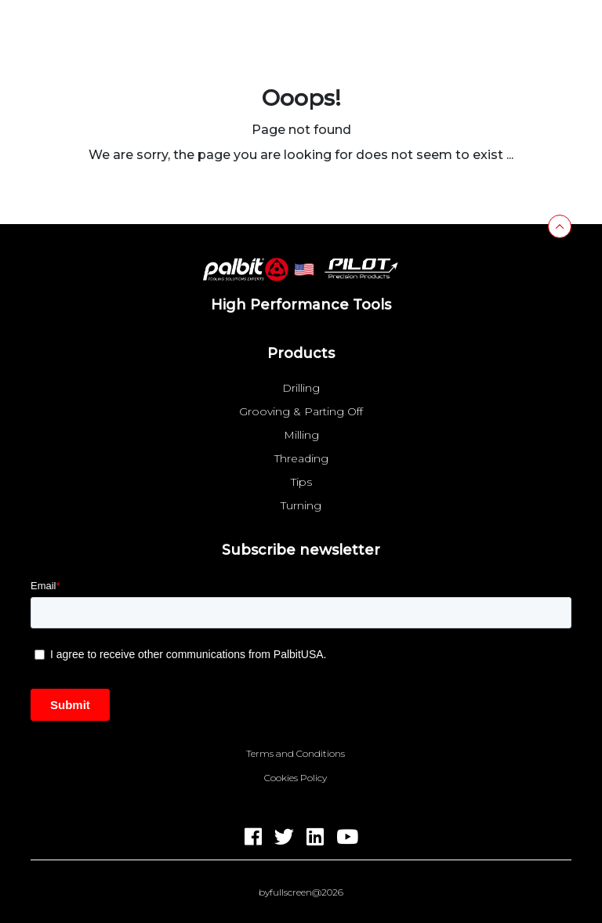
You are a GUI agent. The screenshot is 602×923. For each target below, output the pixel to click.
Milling (301, 434)
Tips (301, 481)
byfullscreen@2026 (301, 892)
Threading (301, 458)
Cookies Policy (295, 778)
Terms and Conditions (295, 753)
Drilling (301, 387)
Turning (301, 505)
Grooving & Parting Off (301, 411)
